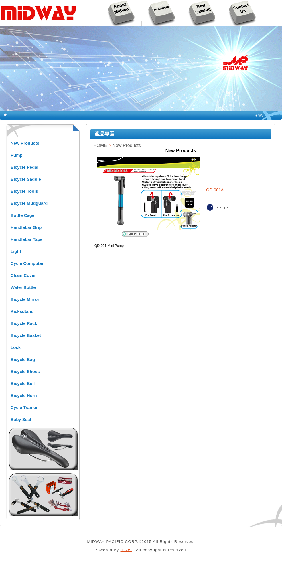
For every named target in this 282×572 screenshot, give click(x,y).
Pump (17, 155)
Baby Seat (21, 419)
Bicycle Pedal (24, 167)
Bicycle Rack (24, 323)
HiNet (126, 550)
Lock (16, 347)
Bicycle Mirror (25, 299)
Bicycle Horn (24, 395)
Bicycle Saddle (26, 179)
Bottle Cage (22, 215)
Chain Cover (23, 275)
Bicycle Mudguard (29, 203)
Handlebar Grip (26, 227)
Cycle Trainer (24, 407)
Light (16, 251)
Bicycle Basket (26, 335)
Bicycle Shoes (25, 371)
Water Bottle (23, 287)
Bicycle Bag (23, 359)
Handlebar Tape (26, 239)
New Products (25, 143)
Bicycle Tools (24, 191)
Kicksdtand (22, 311)
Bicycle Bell (23, 383)
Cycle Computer (27, 263)
